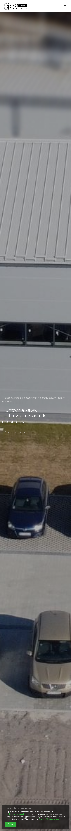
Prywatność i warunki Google (50, 819)
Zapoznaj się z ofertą (15, 432)
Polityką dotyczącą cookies (16, 814)
